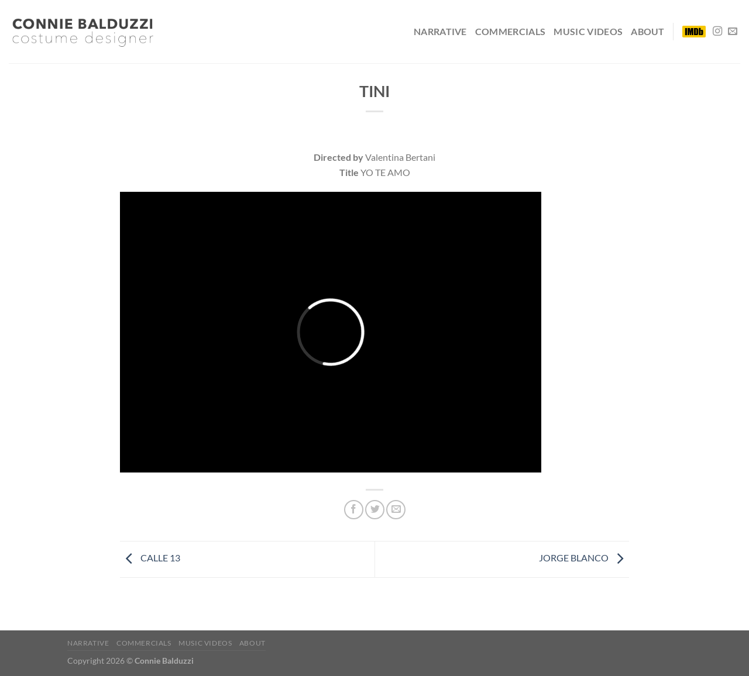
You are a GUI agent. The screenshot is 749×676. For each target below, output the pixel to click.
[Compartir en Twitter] (374, 509)
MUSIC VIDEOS (588, 31)
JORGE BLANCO (584, 557)
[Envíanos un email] (732, 31)
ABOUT (648, 31)
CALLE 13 (150, 557)
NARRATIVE (440, 31)
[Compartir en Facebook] (353, 509)
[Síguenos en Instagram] (717, 31)
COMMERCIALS (510, 31)
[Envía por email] (396, 509)
